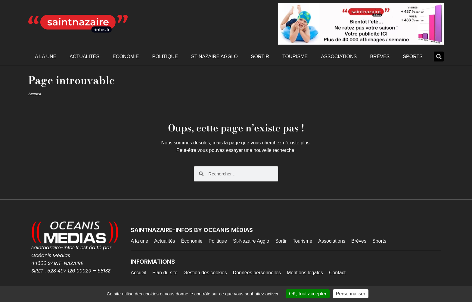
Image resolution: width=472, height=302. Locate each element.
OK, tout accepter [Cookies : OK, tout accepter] (308, 293)
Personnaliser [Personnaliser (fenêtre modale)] (350, 293)
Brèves (380, 56)
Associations (339, 56)
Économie (126, 56)
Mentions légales (305, 272)
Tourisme (295, 56)
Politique (165, 56)
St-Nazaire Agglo (214, 56)
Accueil (34, 94)
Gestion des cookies (205, 272)
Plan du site (165, 272)
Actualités (84, 56)
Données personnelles (257, 272)
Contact (337, 272)
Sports (413, 56)
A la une (45, 56)
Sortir (260, 56)
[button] (439, 56)
